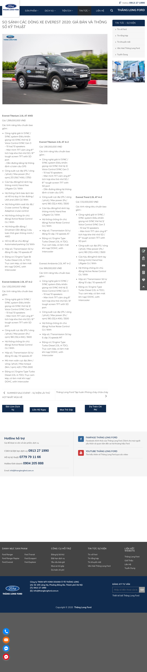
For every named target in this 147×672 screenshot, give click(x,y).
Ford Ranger (7, 554)
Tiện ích (67, 10)
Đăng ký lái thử (57, 554)
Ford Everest (7, 562)
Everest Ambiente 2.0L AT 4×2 (17, 282)
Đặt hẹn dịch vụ (58, 558)
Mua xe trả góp (57, 566)
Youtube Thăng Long (98, 451)
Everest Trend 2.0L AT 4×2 (89, 197)
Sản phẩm (31, 10)
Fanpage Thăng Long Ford (101, 437)
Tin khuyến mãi (123, 42)
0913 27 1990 (137, 2)
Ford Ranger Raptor (10, 558)
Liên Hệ (128, 564)
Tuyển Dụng (122, 54)
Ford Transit (30, 554)
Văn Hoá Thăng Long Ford (128, 48)
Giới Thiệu (129, 560)
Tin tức (84, 10)
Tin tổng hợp (122, 35)
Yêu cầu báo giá (58, 562)
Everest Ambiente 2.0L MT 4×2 (54, 263)
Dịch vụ (50, 10)
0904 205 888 (33, 463)
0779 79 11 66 (30, 457)
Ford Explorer (30, 562)
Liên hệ (100, 10)
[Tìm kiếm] (111, 10)
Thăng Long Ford (132, 556)
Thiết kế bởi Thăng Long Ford (125, 595)
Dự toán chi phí (57, 570)
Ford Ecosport (30, 558)
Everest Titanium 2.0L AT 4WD (17, 116)
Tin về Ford (122, 29)
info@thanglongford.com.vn (22, 470)
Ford (114, 451)
